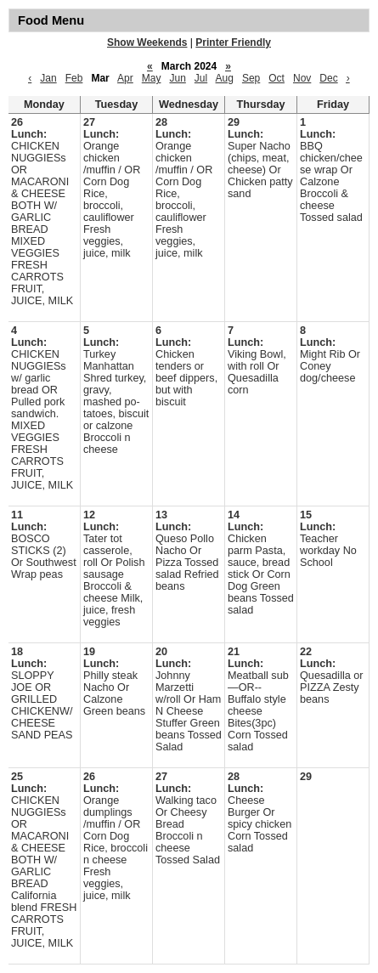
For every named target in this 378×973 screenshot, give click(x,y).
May (151, 78)
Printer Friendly (233, 42)
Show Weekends (147, 42)
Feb (74, 78)
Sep (251, 78)
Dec (328, 78)
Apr (125, 78)
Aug (225, 78)
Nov (302, 78)
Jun (177, 78)
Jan (48, 78)
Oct (276, 78)
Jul (201, 78)
